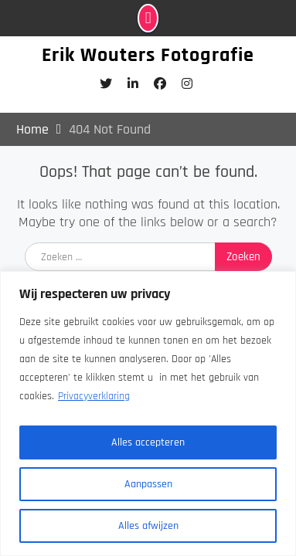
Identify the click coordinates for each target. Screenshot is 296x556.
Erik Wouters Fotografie (148, 55)
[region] (148, 413)
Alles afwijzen (148, 526)
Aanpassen (148, 484)
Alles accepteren (148, 442)
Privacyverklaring (94, 396)
